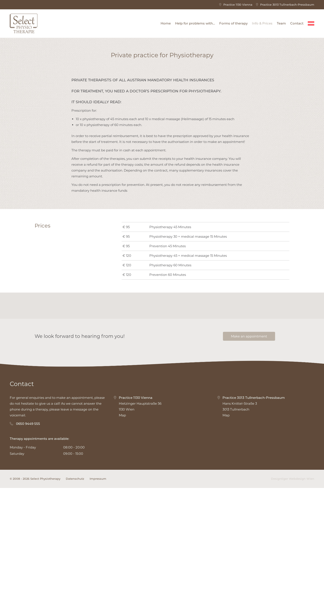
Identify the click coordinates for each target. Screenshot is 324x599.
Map (122, 526)
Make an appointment (249, 447)
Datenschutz (75, 589)
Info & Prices (262, 23)
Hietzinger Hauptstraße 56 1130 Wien (137, 514)
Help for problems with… (195, 23)
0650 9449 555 (28, 535)
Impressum (98, 589)
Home (166, 23)
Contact (296, 23)
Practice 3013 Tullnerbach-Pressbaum (285, 4)
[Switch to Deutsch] (311, 23)
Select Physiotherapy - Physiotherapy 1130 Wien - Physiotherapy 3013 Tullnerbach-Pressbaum (23, 23)
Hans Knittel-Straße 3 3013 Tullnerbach (251, 514)
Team (281, 23)
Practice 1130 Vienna (235, 4)
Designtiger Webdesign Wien (292, 589)
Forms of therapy (233, 23)
